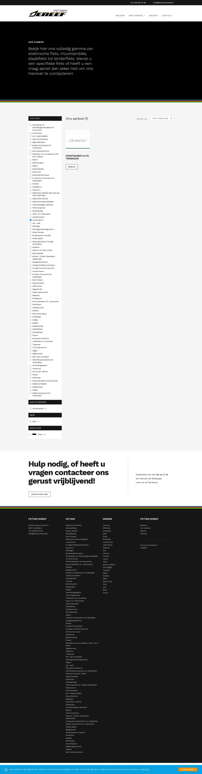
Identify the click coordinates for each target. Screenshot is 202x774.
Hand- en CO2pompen (75, 601)
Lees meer (144, 769)
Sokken (35, 320)
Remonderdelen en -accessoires (79, 564)
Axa (104, 551)
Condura (106, 570)
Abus (105, 562)
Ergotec (106, 548)
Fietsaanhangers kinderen (76, 707)
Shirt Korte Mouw (39, 314)
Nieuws (153, 15)
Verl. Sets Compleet (40, 357)
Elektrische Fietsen (40, 199)
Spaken (35, 323)
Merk (32, 415)
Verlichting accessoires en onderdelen (81, 671)
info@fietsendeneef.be (163, 3)
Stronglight (107, 567)
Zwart (39, 434)
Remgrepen (37, 298)
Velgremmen (37, 354)
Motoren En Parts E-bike (42, 250)
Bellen (35, 160)
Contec (106, 556)
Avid (104, 584)
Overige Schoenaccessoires (43, 268)
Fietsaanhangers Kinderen (43, 205)
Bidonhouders (38, 163)
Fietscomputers (39, 208)
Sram (105, 537)
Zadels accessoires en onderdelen (80, 724)
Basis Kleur (35, 428)
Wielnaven (36, 378)
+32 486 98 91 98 (138, 3)
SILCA (105, 593)
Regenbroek (37, 289)
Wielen (35, 375)
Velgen (35, 351)
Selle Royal (107, 545)
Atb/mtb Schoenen (40, 139)
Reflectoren (37, 286)
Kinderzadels (37, 238)
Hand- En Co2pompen (41, 214)
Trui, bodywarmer (73, 595)
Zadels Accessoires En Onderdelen (41, 394)
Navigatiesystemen (40, 262)
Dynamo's (36, 190)
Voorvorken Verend (40, 372)
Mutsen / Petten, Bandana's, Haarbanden (43, 257)
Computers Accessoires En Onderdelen (43, 179)
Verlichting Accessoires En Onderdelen (42, 361)
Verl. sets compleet (74, 657)
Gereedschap (38, 211)
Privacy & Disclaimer (148, 545)
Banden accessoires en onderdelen (80, 573)
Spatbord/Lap (71, 637)
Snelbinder (37, 317)
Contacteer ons (39, 494)
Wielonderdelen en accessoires (79, 561)
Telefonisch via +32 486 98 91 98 (151, 474)
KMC (105, 534)
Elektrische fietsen (74, 525)
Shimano (106, 528)
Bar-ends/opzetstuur (41, 151)
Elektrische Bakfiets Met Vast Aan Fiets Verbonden (46, 194)
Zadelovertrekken (39, 384)
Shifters (35, 311)
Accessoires (37, 133)
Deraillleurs (37, 187)
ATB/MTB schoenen (74, 626)
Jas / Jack (36, 223)
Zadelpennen (38, 387)
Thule (105, 559)
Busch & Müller (109, 565)
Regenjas (36, 295)
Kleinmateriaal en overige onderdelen (81, 685)
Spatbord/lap (37, 326)
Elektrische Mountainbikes (43, 202)
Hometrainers (38, 220)
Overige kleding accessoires (77, 545)
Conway (106, 525)
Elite (35, 421)
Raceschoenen (38, 283)
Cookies (143, 548)
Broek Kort (36, 172)
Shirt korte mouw (73, 632)
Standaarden (37, 332)
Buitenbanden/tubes (41, 175)
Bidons (35, 166)
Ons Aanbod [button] (136, 15)
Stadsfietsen (37, 329)
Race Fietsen (37, 280)
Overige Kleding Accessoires (43, 265)
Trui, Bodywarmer (39, 348)
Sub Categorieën (38, 402)
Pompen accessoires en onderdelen (81, 618)
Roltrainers (37, 304)
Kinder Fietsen (38, 232)
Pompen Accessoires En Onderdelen (42, 275)
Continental (108, 542)
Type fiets (35, 118)
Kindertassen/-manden (42, 235)
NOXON (106, 576)
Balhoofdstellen (39, 142)
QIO (104, 587)
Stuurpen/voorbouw (40, 338)
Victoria (106, 553)
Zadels (35, 390)
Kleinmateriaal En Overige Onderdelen (42, 243)
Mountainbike (38, 253)
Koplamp (36, 247)
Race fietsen (71, 537)
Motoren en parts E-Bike (76, 674)
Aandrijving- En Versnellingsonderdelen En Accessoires (43, 127)
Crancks (35, 184)
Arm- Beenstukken (40, 136)
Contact (167, 15)
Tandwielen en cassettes (76, 598)
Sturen (35, 335)
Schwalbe (107, 531)
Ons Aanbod (145, 528)
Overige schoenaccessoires (77, 629)
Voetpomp (36, 369)
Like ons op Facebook (146, 482)
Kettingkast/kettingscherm (43, 229)
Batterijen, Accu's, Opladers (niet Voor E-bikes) (45, 155)
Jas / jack (69, 665)
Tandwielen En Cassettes (42, 341)
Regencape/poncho (40, 292)
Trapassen (36, 344)
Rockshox (107, 539)
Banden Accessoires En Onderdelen (41, 146)
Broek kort (70, 735)
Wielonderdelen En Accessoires (45, 381)
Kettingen (36, 226)
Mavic (105, 573)
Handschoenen (38, 217)
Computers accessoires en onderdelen (82, 721)
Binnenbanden (38, 169)
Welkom (120, 15)
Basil (105, 579)
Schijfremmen (38, 308)
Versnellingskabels (40, 365)
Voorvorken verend (73, 702)
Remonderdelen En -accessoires (45, 301)
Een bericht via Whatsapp (148, 478)
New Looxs (107, 581)
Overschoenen (38, 271)
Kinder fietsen (72, 531)
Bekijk (71, 167)
